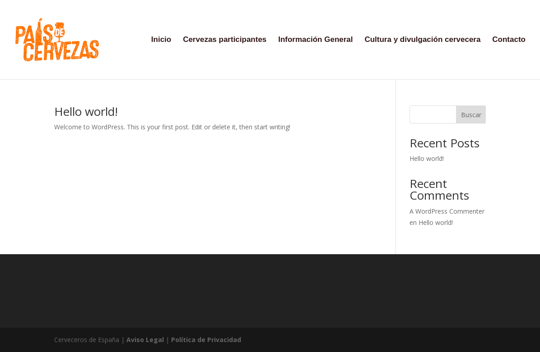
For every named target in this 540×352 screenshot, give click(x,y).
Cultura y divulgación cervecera (422, 40)
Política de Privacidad (206, 339)
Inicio (161, 40)
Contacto (509, 40)
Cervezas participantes (224, 40)
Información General (315, 40)
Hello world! (86, 111)
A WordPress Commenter (447, 211)
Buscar (471, 114)
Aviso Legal (145, 339)
